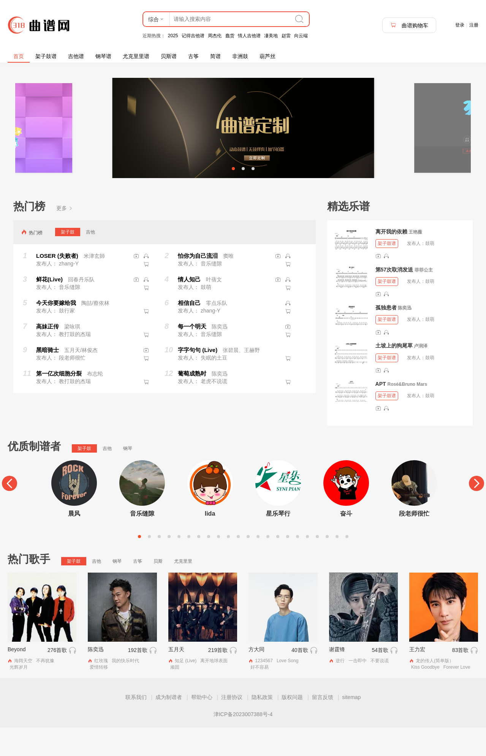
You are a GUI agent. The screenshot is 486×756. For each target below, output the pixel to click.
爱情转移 (99, 695)
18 (307, 564)
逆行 (340, 689)
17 (297, 564)
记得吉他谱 (193, 35)
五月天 (176, 678)
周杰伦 (215, 35)
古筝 (193, 56)
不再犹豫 (45, 689)
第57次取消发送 (394, 298)
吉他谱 (76, 56)
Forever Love (456, 695)
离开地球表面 (214, 689)
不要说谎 (379, 689)
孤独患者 (386, 336)
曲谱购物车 (409, 25)
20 (327, 564)
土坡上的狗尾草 (394, 374)
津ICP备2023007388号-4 (243, 743)
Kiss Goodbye (425, 695)
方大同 (256, 678)
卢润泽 (420, 374)
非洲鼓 (240, 56)
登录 (459, 25)
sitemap (351, 726)
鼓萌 (429, 272)
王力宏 (417, 678)
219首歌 (218, 679)
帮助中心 (201, 726)
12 (248, 564)
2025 (173, 35)
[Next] (476, 511)
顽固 (174, 695)
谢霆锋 (337, 678)
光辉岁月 (18, 695)
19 (317, 564)
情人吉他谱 (249, 35)
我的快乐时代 (125, 689)
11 (238, 564)
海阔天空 (23, 689)
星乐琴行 (278, 541)
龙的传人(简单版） (435, 689)
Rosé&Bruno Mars (407, 412)
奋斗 (346, 541)
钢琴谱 (103, 56)
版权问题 (292, 726)
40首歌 (299, 679)
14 (267, 564)
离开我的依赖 (391, 260)
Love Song (287, 689)
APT (380, 412)
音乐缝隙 (142, 541)
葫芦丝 (267, 56)
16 (287, 564)
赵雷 (286, 35)
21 (337, 564)
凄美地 (271, 35)
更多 (64, 237)
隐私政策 (262, 726)
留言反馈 (322, 726)
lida (210, 541)
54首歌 (380, 679)
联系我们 (136, 726)
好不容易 (259, 695)
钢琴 (127, 477)
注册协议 (231, 726)
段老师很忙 (414, 541)
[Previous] (9, 511)
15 (277, 564)
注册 (473, 25)
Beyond (16, 678)
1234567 (264, 689)
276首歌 (57, 679)
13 (258, 564)
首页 (18, 56)
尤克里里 (183, 589)
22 (346, 564)
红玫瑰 (101, 689)
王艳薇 (415, 260)
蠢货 (229, 35)
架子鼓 (67, 260)
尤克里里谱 (136, 56)
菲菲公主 (424, 298)
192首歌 (137, 679)
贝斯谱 (169, 56)
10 (228, 564)
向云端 (301, 35)
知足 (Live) (185, 689)
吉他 (90, 260)
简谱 (215, 56)
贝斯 (158, 589)
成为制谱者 (168, 726)
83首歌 (460, 679)
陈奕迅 (405, 336)
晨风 (74, 541)
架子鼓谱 (46, 56)
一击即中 (357, 689)
